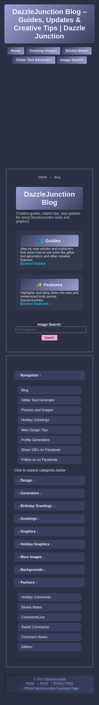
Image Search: (49, 324)
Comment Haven (34, 637)
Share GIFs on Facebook (40, 450)
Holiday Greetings (35, 420)
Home (16, 51)
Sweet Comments (35, 627)
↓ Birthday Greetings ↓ (36, 506)
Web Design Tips (34, 430)
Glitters (26, 647)
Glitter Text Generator (34, 60)
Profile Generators (35, 440)
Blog (24, 390)
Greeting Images (43, 51)
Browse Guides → (35, 263)
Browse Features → (36, 304)
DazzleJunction (55, 679)
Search (49, 337)
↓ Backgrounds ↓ (32, 570)
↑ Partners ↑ (27, 582)
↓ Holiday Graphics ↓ (35, 544)
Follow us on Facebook (39, 460)
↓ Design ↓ (26, 480)
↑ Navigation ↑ (29, 375)
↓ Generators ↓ (30, 493)
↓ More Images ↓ (31, 557)
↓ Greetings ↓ (29, 519)
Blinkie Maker (76, 51)
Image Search (71, 60)
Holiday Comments (36, 597)
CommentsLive (33, 617)
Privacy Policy (63, 683)
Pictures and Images (37, 410)
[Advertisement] (49, 117)
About (44, 683)
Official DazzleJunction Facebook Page (51, 688)
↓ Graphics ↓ (28, 531)
